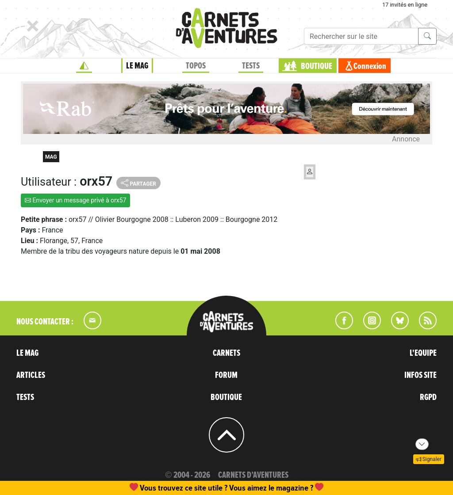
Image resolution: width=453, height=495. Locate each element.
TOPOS (196, 65)
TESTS (251, 65)
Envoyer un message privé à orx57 (75, 200)
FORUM (226, 375)
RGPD (428, 397)
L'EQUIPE (423, 353)
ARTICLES (30, 375)
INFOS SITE (420, 375)
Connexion (369, 66)
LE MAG (137, 65)
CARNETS (226, 353)
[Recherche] (361, 36)
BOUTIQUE (316, 66)
